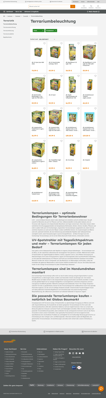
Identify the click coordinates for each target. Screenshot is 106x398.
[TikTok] (83, 353)
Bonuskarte (75, 1)
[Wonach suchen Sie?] (49, 8)
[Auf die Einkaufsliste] (44, 47)
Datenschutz (68, 393)
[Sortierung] (47, 43)
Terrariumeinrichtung (9, 31)
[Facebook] (69, 353)
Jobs (98, 1)
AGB (49, 393)
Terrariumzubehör (8, 37)
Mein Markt (93, 15)
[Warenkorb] (91, 8)
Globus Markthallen (76, 357)
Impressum (62, 393)
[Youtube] (79, 353)
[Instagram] (73, 353)
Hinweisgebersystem (85, 393)
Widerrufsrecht (55, 393)
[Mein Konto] (98, 8)
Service (82, 1)
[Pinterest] (76, 353)
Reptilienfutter (7, 41)
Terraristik (8, 24)
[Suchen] (72, 8)
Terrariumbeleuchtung (10, 27)
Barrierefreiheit (76, 393)
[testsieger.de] (79, 368)
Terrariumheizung (8, 34)
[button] (8, 15)
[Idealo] (74, 368)
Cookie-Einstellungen (96, 393)
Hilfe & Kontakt (91, 1)
